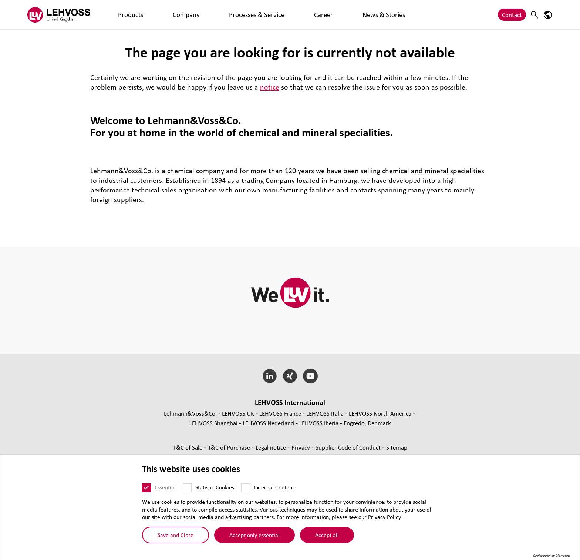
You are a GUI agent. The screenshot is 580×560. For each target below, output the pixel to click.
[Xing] (290, 376)
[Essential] (146, 487)
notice (269, 87)
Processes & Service (196, 14)
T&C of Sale (188, 447)
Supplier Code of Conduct (349, 447)
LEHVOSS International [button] (290, 402)
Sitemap (396, 447)
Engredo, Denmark (367, 422)
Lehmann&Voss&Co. (190, 413)
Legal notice (271, 447)
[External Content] (245, 487)
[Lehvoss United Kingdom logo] (59, 15)
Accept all (327, 535)
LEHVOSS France (280, 413)
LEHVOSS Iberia (318, 422)
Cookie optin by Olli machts (551, 555)
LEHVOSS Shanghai (213, 422)
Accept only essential (254, 535)
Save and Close (175, 535)
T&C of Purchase (230, 447)
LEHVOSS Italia (325, 413)
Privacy (301, 447)
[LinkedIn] (270, 376)
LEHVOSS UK (238, 413)
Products (118, 14)
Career (238, 14)
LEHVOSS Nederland (268, 422)
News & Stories (274, 14)
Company (150, 14)
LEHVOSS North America (380, 413)
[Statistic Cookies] (187, 487)
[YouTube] (310, 376)
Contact (512, 14)
